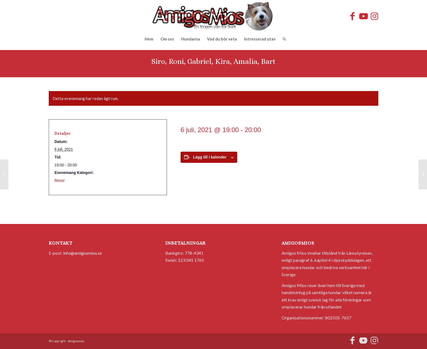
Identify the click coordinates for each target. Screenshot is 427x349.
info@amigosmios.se (82, 252)
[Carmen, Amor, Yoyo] (423, 174)
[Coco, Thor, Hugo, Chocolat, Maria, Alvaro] (4, 174)
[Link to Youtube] (363, 16)
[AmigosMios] (213, 16)
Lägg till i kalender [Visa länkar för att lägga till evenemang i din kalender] (210, 157)
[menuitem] (149, 39)
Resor (59, 180)
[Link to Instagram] (374, 16)
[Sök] (282, 39)
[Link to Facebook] (352, 16)
